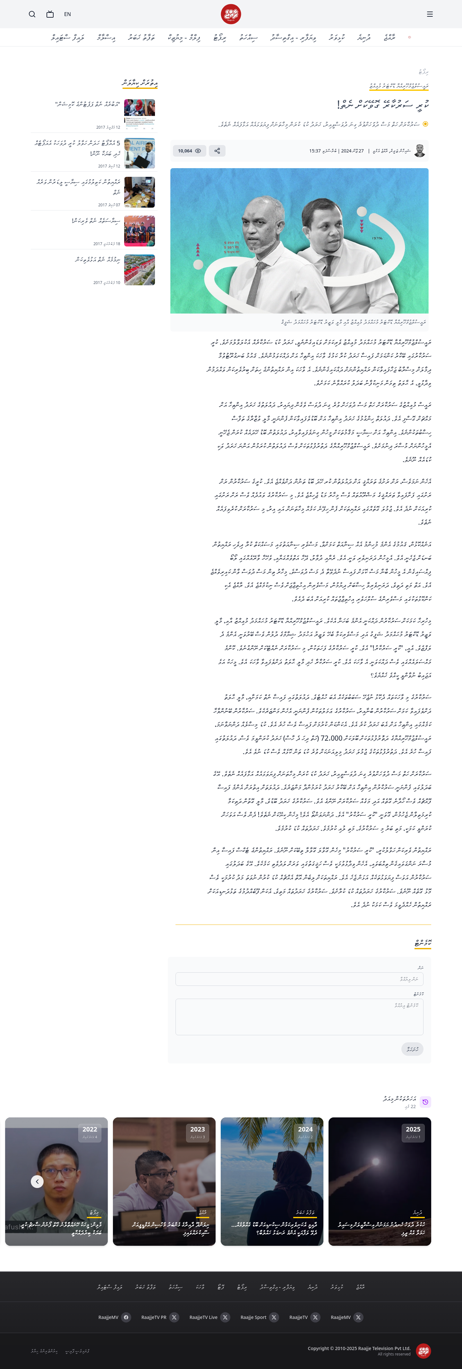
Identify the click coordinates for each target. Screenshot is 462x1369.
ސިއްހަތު (249, 37)
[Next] (37, 1181)
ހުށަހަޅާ (412, 1049)
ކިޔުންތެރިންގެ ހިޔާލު (44, 1351)
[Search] (32, 14)
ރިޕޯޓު (220, 37)
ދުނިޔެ (365, 37)
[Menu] (430, 14)
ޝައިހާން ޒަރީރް (400, 151)
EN (67, 14)
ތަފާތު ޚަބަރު (142, 37)
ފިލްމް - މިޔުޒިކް (185, 37)
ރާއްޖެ (391, 37)
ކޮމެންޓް (419, 994)
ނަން (421, 968)
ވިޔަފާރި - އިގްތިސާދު (294, 37)
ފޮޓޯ (220, 1287)
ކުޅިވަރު (338, 37)
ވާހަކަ (199, 1287)
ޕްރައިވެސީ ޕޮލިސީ (77, 1351)
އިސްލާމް (107, 37)
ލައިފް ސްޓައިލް (69, 37)
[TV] (50, 14)
